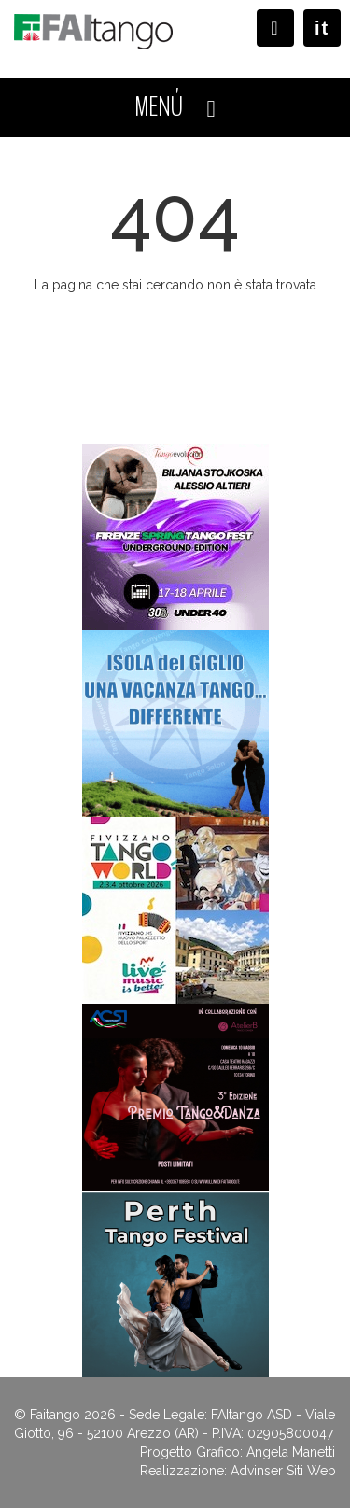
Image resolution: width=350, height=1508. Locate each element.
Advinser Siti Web (283, 1470)
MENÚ (174, 107)
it (322, 28)
